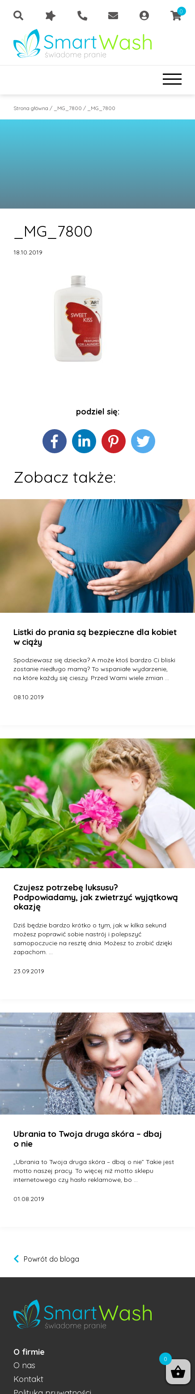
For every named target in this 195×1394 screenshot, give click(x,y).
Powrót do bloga (51, 1259)
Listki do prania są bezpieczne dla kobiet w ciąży (95, 637)
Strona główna (30, 108)
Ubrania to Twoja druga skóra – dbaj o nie (87, 1138)
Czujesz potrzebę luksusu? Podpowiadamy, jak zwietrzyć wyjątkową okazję (95, 897)
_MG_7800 (68, 108)
